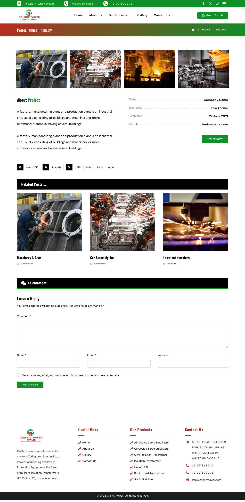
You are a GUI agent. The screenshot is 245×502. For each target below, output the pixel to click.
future (100, 167)
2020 (77, 167)
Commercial (27, 263)
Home (87, 442)
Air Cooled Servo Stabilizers (149, 442)
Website (163, 354)
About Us (89, 448)
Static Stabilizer (142, 478)
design (89, 167)
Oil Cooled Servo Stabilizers (149, 448)
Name (21, 354)
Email (91, 354)
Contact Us (90, 460)
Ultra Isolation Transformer (148, 454)
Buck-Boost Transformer (147, 472)
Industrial (56, 167)
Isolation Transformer (145, 460)
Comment (24, 315)
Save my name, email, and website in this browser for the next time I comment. (71, 374)
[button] (204, 3)
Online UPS (139, 466)
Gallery (87, 454)
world (111, 167)
